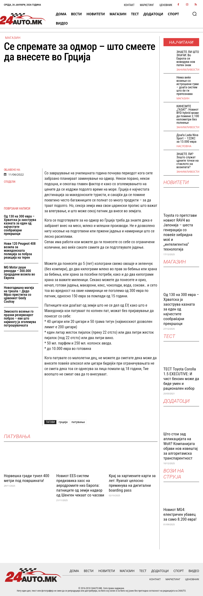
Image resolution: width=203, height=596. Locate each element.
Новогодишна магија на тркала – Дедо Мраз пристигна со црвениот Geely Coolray (19, 295)
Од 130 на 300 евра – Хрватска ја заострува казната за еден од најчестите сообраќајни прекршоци (20, 225)
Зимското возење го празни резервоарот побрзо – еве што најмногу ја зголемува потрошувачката (20, 318)
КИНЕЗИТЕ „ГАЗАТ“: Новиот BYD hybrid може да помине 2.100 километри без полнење (187, 114)
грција (63, 422)
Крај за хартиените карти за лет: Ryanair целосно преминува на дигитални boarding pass (132, 483)
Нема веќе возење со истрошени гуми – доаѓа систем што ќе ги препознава (187, 85)
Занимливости (187, 69)
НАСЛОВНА (183, 146)
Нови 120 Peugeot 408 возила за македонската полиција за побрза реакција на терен (20, 250)
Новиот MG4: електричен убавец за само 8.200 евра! (180, 514)
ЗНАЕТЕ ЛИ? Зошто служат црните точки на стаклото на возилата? (187, 160)
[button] (194, 13)
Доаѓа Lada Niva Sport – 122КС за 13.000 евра (187, 138)
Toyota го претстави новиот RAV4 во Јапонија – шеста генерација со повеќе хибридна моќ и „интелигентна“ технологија (180, 232)
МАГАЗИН (13, 37)
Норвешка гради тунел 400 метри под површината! (26, 478)
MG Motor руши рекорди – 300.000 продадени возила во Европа (19, 272)
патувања (78, 422)
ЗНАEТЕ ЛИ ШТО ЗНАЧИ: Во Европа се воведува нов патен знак (187, 58)
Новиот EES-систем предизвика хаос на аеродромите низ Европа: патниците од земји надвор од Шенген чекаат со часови (80, 485)
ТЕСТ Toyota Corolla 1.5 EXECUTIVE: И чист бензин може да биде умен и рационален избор (181, 379)
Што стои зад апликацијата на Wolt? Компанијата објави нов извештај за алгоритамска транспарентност (180, 446)
